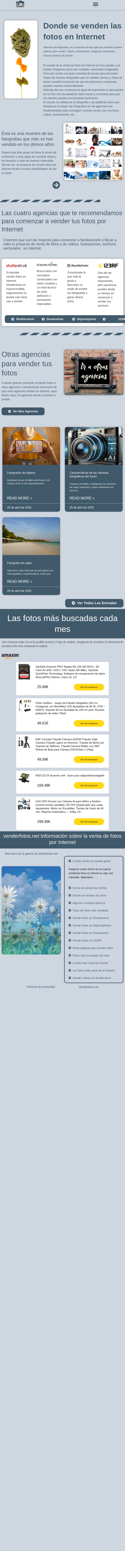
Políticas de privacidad (41, 986)
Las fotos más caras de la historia (94, 1058)
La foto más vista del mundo (90, 1050)
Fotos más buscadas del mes (91, 1043)
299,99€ (43, 822)
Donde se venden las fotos (89, 983)
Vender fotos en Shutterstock (91, 1005)
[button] (95, 4)
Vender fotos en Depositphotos (92, 1013)
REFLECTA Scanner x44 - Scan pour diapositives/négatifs (70, 775)
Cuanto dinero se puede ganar (92, 948)
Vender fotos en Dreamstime (90, 1020)
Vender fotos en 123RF (87, 1028)
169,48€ (43, 785)
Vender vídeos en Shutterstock (92, 1065)
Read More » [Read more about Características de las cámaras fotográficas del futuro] (82, 498)
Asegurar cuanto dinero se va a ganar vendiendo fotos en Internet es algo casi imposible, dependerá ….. (91, 960)
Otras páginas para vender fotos (93, 1035)
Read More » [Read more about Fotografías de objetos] (19, 498)
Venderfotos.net (88, 987)
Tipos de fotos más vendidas (90, 998)
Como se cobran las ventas (90, 975)
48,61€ (42, 723)
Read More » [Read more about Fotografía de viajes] (19, 581)
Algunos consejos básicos (89, 990)
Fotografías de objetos (21, 472)
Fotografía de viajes (19, 563)
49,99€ (42, 759)
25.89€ (42, 687)
